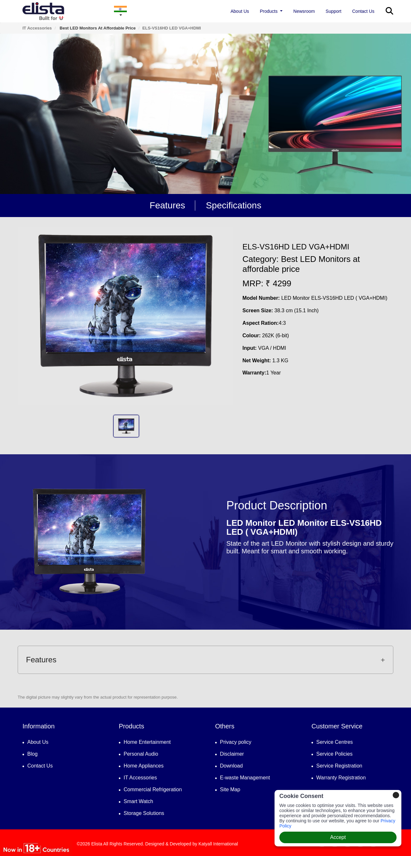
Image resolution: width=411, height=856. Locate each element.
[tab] (205, 660)
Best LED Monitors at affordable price (97, 28)
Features (167, 205)
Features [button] (205, 659)
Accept (338, 837)
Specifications (233, 205)
